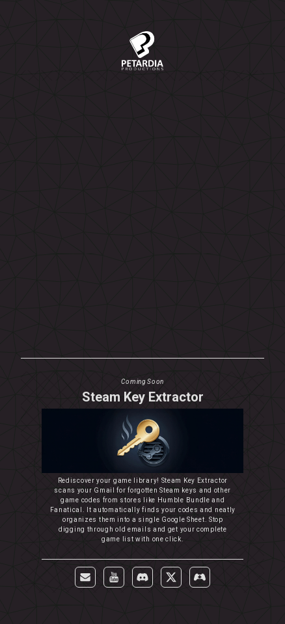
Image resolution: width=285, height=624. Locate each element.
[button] (85, 577)
